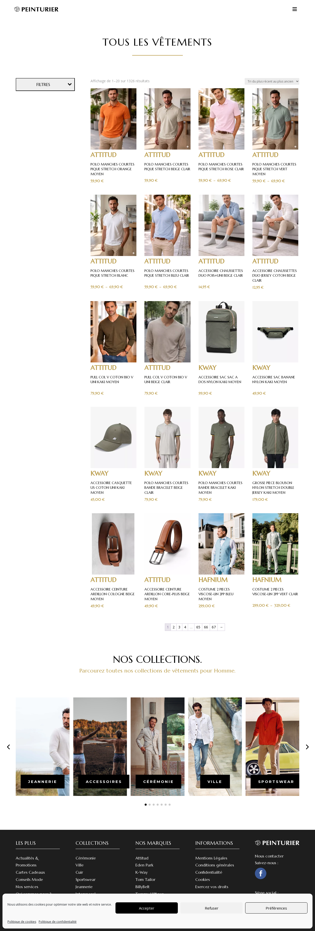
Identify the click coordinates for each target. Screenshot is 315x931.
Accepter (146, 908)
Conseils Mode (29, 879)
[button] (8, 746)
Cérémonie (86, 857)
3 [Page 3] (179, 627)
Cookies (202, 879)
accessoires (104, 781)
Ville (80, 864)
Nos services (27, 886)
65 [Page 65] (198, 627)
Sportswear (86, 879)
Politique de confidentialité (58, 922)
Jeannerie (84, 886)
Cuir (79, 872)
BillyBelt (142, 886)
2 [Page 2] (174, 627)
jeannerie (42, 781)
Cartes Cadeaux (30, 872)
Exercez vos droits (211, 886)
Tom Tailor (145, 879)
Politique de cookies (21, 922)
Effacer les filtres (46, 361)
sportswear (276, 781)
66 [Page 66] (206, 627)
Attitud (141, 857)
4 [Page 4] (185, 627)
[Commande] (272, 81)
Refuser (211, 908)
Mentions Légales (211, 857)
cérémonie (158, 781)
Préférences (276, 908)
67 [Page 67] (214, 627)
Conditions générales (214, 864)
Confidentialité (208, 872)
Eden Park (144, 864)
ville (215, 781)
